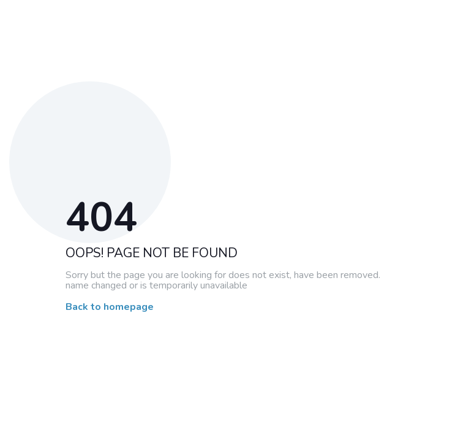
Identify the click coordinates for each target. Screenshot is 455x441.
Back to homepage (110, 307)
